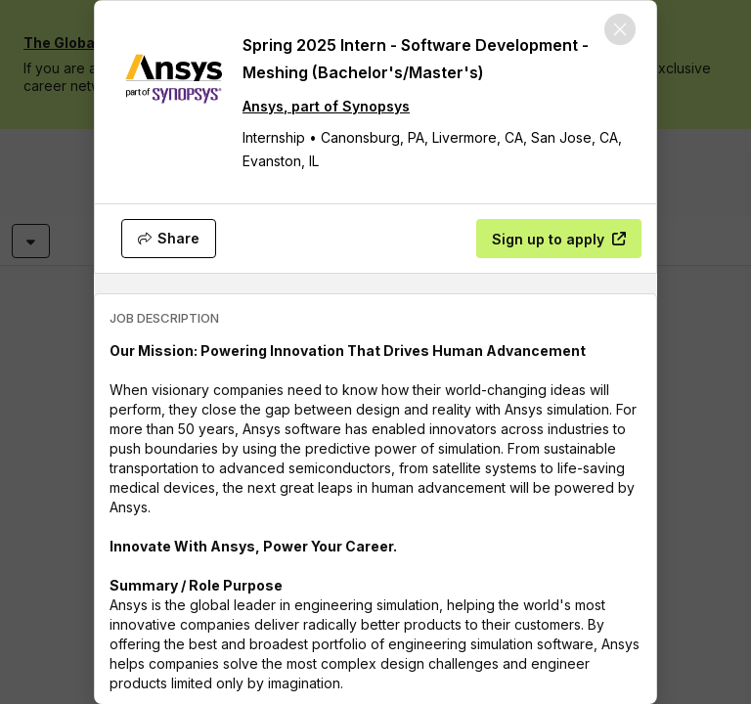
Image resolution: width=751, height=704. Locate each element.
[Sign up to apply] (558, 238)
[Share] (168, 238)
